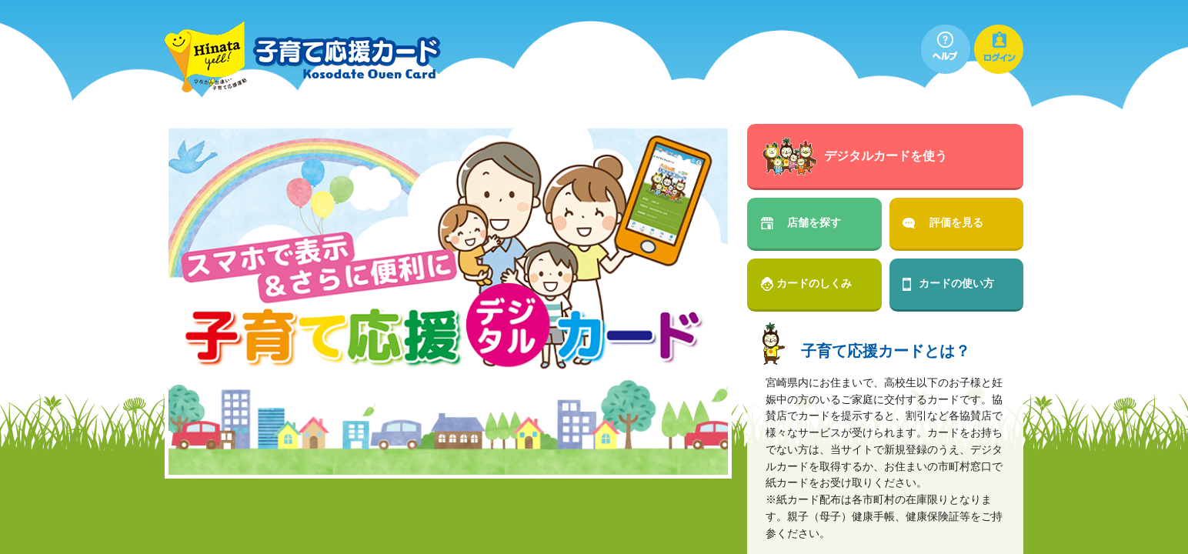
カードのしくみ (814, 283)
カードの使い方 (956, 283)
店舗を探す (814, 222)
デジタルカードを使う (885, 155)
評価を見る (956, 222)
